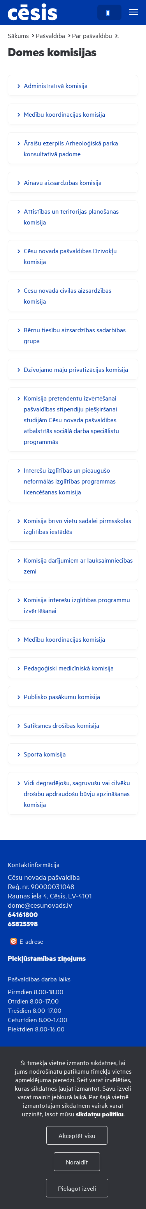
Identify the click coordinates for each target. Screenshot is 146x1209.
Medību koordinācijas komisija (64, 114)
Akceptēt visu (76, 1135)
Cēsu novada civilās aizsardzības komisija (67, 295)
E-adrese (31, 941)
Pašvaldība (50, 35)
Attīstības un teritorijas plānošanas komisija (71, 216)
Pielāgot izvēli (77, 1188)
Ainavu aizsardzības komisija (63, 182)
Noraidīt (77, 1161)
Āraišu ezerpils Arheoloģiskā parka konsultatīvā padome (71, 148)
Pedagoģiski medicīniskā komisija (69, 667)
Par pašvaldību (92, 35)
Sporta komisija (45, 754)
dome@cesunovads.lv (40, 904)
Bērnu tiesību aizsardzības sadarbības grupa (75, 335)
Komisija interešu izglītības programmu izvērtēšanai (77, 605)
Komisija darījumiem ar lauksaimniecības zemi (78, 565)
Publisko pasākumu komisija (62, 696)
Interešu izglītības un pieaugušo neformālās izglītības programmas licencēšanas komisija (70, 481)
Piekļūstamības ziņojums (47, 958)
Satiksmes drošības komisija (61, 725)
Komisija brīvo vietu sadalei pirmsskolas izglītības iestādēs (77, 525)
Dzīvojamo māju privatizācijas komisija (76, 369)
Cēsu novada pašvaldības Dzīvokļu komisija (70, 256)
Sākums (18, 35)
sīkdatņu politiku (99, 1113)
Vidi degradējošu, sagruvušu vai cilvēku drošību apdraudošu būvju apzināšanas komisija (77, 793)
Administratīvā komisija (56, 85)
